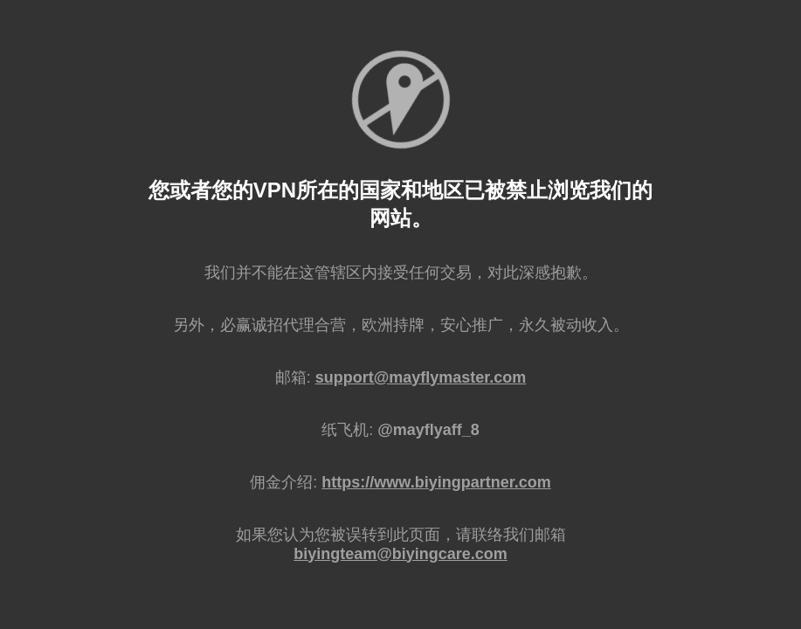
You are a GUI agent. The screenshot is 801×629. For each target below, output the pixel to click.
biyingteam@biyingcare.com (400, 554)
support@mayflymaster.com (421, 377)
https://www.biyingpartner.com (435, 482)
